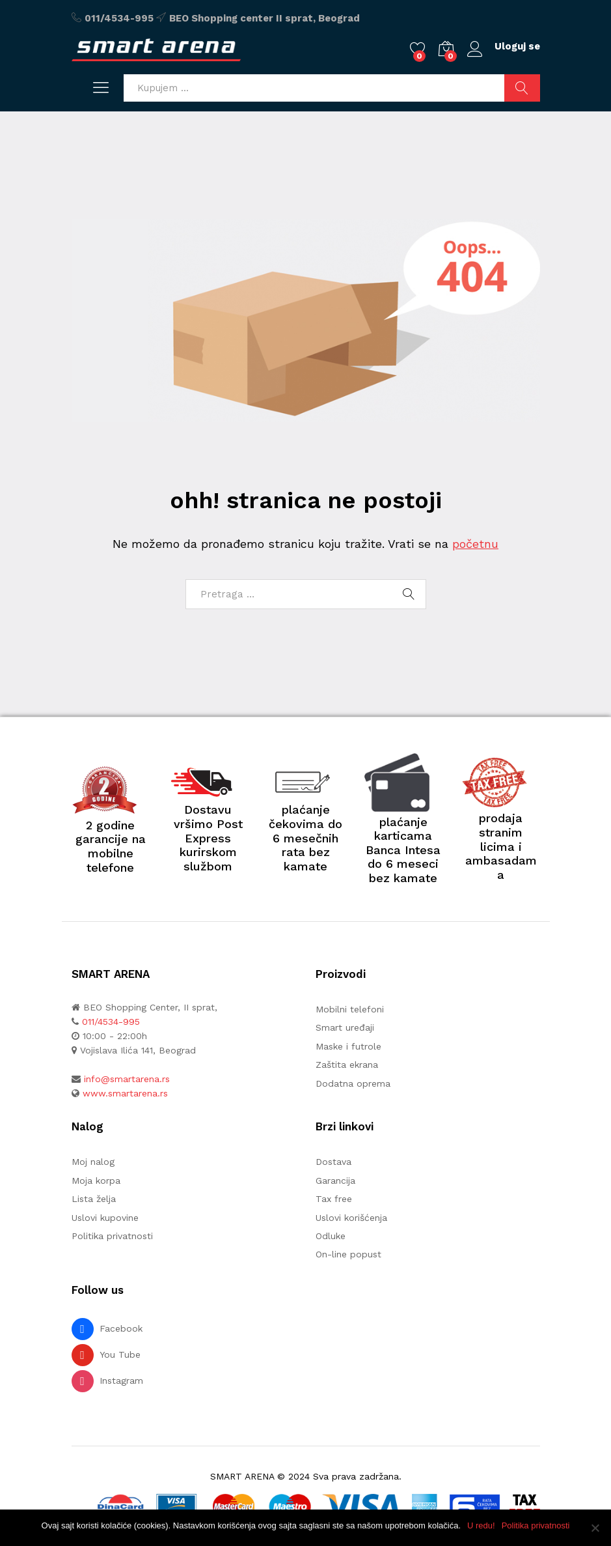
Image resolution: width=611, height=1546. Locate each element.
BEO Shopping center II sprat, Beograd (264, 18)
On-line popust (348, 1254)
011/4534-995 (119, 18)
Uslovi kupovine (105, 1217)
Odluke (331, 1236)
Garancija (335, 1180)
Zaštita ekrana (347, 1064)
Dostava (333, 1161)
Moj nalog (93, 1161)
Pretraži (522, 88)
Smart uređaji (345, 1027)
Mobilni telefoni (350, 1009)
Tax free (334, 1199)
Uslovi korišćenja (351, 1217)
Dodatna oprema (353, 1083)
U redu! (481, 1525)
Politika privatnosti (112, 1236)
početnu (475, 544)
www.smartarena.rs (125, 1093)
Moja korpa (96, 1180)
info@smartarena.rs (127, 1079)
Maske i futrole (348, 1046)
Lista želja (94, 1199)
